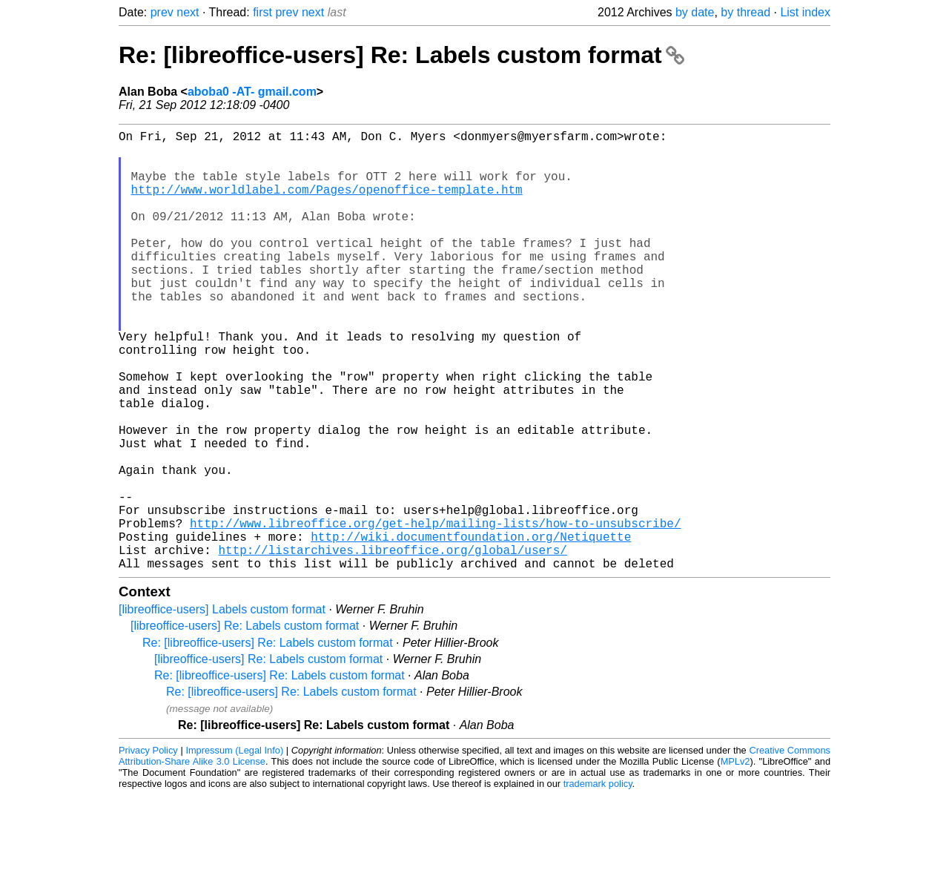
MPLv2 (735, 859)
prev (162, 12)
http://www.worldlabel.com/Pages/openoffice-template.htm (327, 204)
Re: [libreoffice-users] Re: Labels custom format (401, 55)
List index (805, 12)
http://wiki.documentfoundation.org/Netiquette (471, 628)
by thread (745, 12)
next (187, 12)
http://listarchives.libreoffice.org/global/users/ (392, 644)
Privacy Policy (148, 848)
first (262, 12)
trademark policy (597, 881)
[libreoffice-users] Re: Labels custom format (244, 723)
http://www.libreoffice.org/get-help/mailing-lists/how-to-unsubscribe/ (435, 612)
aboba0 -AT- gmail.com (252, 91)
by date (694, 12)
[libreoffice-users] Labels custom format (222, 707)
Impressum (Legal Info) (234, 848)
